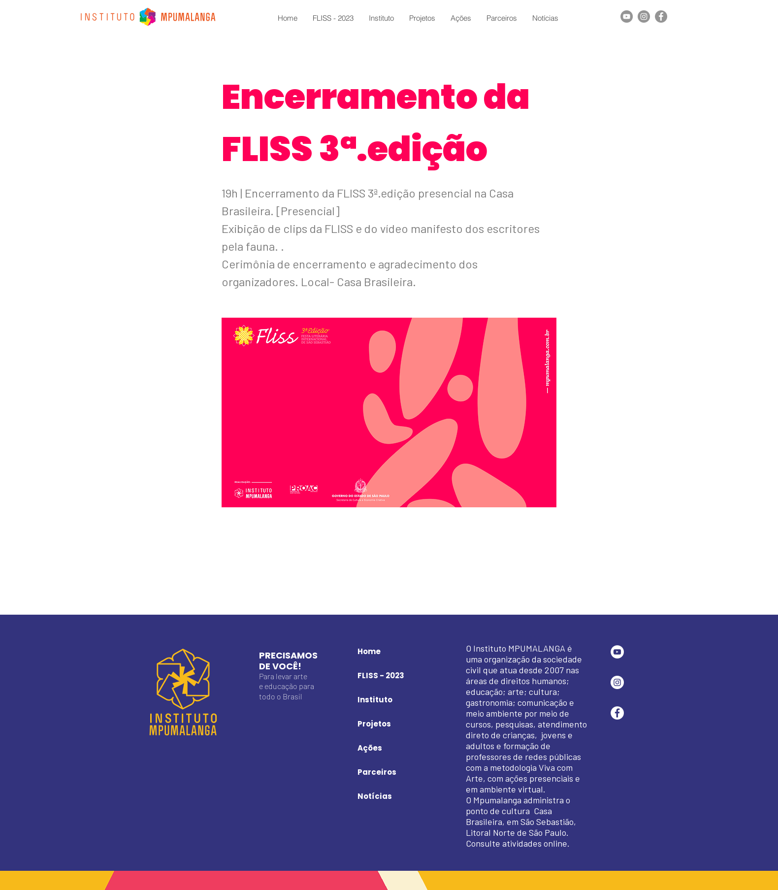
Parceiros (376, 772)
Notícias (374, 796)
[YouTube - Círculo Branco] (617, 652)
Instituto (374, 699)
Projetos (374, 724)
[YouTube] (626, 16)
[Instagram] (644, 16)
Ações (369, 748)
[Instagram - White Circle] (617, 682)
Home (369, 651)
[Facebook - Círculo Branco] (617, 713)
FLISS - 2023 (380, 675)
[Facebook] (661, 16)
